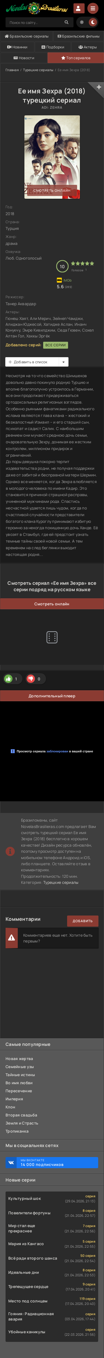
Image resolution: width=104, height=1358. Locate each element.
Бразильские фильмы (79, 36)
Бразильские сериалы (27, 36)
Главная (12, 70)
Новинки (17, 46)
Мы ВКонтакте (57, 1162)
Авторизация (79, 8)
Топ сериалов (76, 57)
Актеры (87, 46)
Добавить (83, 921)
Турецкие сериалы (38, 70)
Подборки (53, 46)
